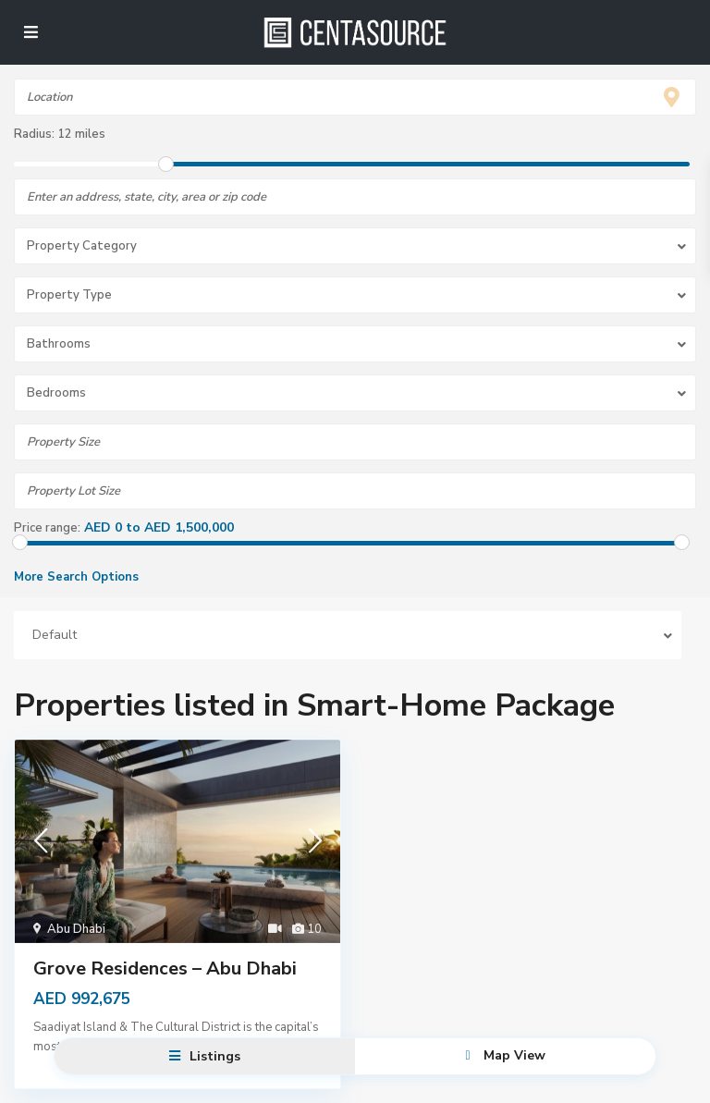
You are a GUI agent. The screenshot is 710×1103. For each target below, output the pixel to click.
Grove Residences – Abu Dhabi (165, 968)
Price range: (47, 527)
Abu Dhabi (76, 929)
